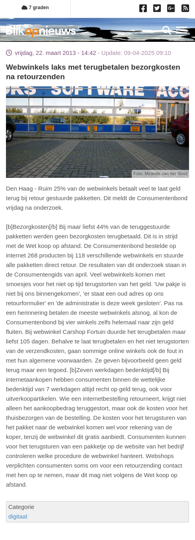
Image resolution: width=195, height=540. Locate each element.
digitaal (17, 516)
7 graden (35, 7)
